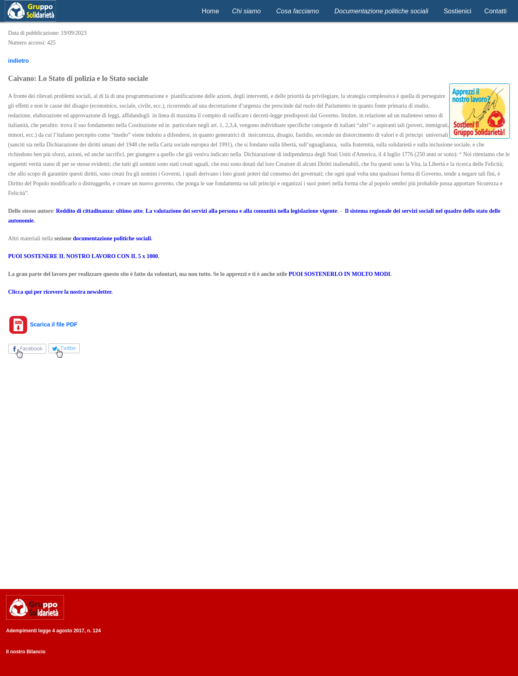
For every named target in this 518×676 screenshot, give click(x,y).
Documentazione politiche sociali (381, 11)
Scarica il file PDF (42, 324)
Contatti (495, 11)
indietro (18, 60)
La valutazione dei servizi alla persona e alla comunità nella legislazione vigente (241, 211)
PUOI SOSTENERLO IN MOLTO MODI (339, 274)
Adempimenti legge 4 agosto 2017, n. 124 (53, 631)
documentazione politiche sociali (112, 238)
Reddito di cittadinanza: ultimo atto (99, 211)
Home (210, 11)
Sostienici (457, 11)
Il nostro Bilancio (25, 652)
